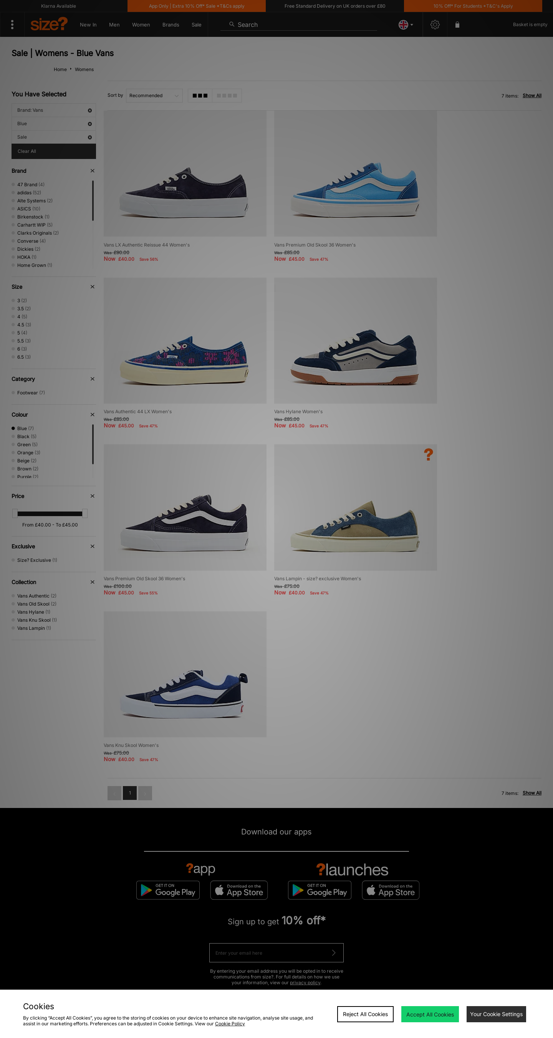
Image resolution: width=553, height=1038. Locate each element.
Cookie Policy (230, 1023)
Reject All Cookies (365, 1014)
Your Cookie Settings (496, 1014)
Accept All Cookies (430, 1014)
